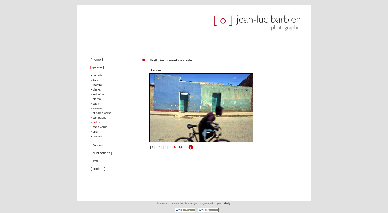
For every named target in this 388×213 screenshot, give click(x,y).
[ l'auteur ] (98, 145)
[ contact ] (98, 169)
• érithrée (97, 122)
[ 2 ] (160, 147)
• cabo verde (99, 126)
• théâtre (96, 84)
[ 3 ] (166, 147)
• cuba (95, 103)
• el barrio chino (101, 112)
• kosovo (96, 108)
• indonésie (98, 94)
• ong (94, 131)
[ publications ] (101, 153)
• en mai (96, 98)
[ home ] (97, 59)
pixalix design (224, 203)
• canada (97, 75)
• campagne (99, 117)
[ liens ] (96, 161)
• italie (95, 80)
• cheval (96, 89)
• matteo (96, 136)
